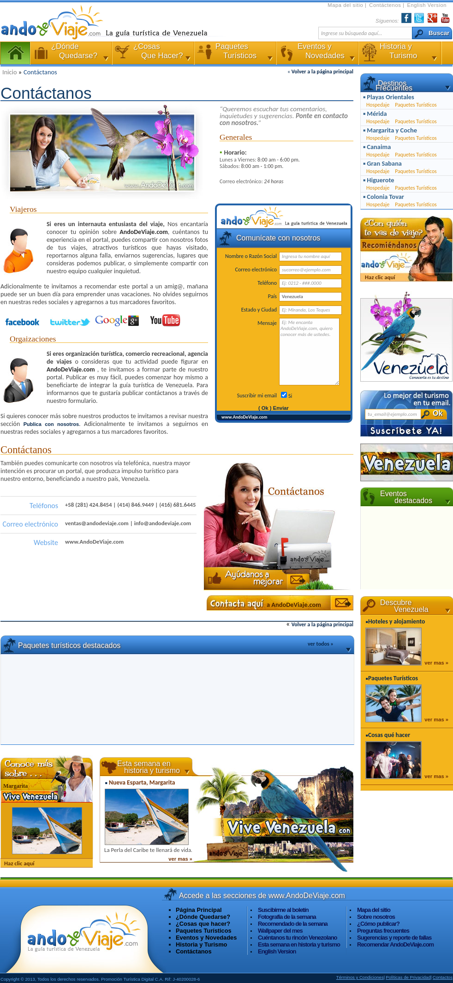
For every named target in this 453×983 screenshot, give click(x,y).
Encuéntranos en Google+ (432, 18)
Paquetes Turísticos (234, 53)
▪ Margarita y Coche (390, 130)
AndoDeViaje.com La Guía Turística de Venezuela (58, 22)
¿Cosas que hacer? (203, 923)
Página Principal (15, 53)
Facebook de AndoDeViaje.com (24, 321)
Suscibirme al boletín (283, 909)
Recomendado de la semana (293, 923)
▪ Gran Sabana (382, 163)
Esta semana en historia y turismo (299, 944)
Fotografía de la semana (287, 916)
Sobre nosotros (376, 916)
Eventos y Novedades (316, 53)
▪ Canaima (377, 147)
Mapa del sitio (346, 5)
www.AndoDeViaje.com (244, 417)
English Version (427, 5)
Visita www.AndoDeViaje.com (83, 938)
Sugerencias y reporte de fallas (394, 937)
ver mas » (180, 859)
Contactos (443, 977)
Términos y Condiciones (360, 977)
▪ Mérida (375, 113)
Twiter (419, 18)
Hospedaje (377, 105)
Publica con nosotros (51, 424)
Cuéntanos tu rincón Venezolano (297, 937)
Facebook (406, 18)
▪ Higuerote (378, 180)
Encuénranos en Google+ (118, 321)
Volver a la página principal (322, 71)
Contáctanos (40, 72)
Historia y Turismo (398, 53)
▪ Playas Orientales (388, 97)
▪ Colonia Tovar (383, 196)
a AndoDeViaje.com (294, 604)
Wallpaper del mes (280, 930)
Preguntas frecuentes (383, 930)
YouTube (445, 18)
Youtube (165, 321)
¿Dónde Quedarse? (203, 916)
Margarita (15, 786)
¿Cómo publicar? (378, 923)
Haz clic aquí (19, 863)
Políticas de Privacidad (408, 977)
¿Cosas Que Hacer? (152, 53)
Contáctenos (386, 5)
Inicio (10, 72)
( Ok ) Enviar (273, 408)
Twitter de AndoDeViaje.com (71, 321)
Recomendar (395, 944)
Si (290, 396)
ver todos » (321, 644)
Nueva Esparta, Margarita (142, 782)
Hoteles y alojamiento (396, 621)
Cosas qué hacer (389, 735)
